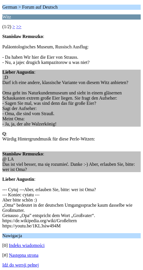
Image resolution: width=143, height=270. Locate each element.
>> (18, 26)
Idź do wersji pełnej (20, 265)
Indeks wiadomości (27, 245)
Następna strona (24, 255)
